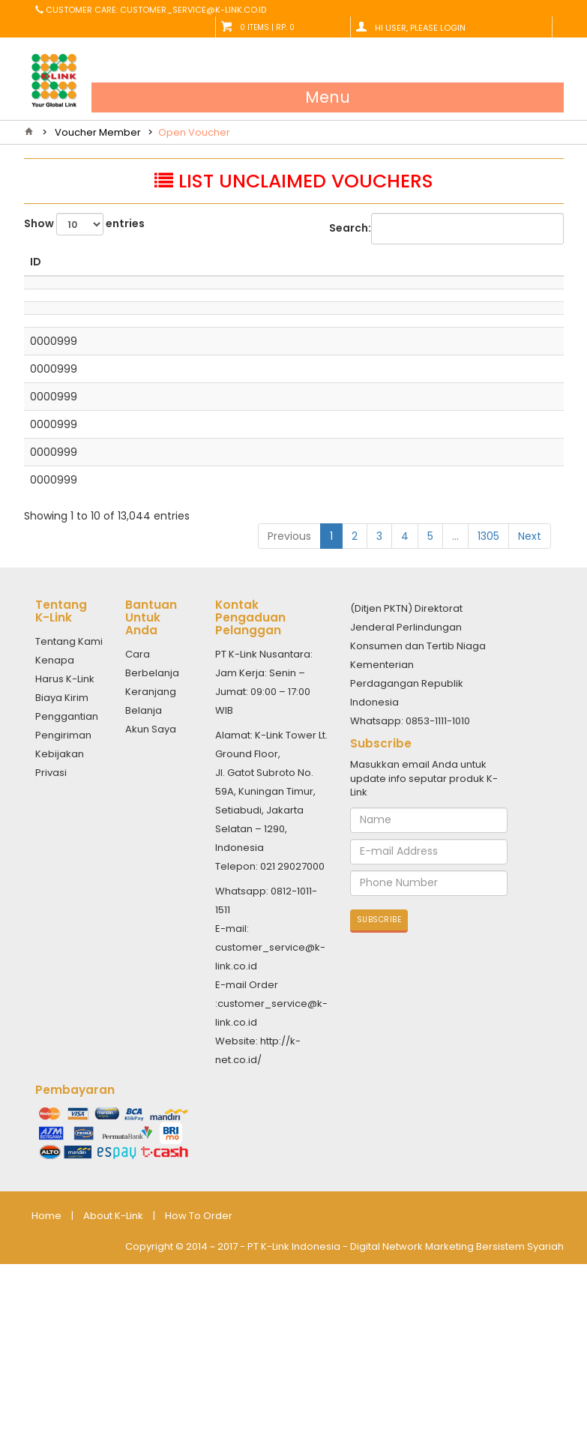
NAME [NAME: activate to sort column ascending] (185, 276)
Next (529, 716)
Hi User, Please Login (420, 28)
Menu (327, 97)
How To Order (198, 1396)
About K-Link (113, 1396)
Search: (446, 228)
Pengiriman (63, 915)
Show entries (84, 224)
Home (46, 1396)
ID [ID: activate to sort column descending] (35, 276)
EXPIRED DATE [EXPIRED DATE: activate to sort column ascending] (517, 269)
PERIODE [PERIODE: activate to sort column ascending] (447, 276)
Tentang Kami (69, 821)
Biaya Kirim (61, 877)
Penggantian (66, 896)
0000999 (53, 461)
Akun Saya (150, 909)
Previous (289, 716)
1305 (488, 716)
